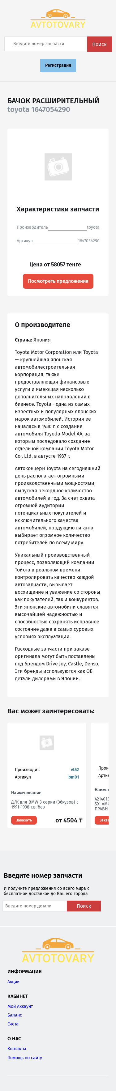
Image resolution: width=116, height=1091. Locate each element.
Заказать (24, 820)
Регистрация (58, 65)
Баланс (14, 1015)
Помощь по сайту (24, 1057)
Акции (13, 981)
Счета (13, 1024)
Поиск (99, 44)
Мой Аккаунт (20, 1006)
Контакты (16, 1048)
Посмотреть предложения (58, 281)
